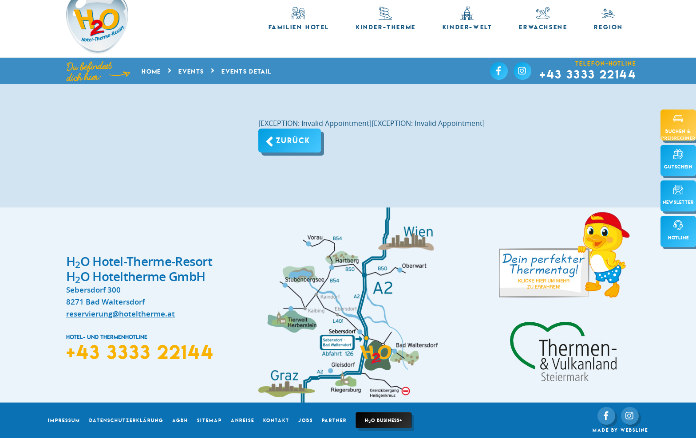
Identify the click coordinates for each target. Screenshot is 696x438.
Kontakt (276, 420)
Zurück (293, 140)
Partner (334, 420)
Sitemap (209, 420)
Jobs (305, 420)
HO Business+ (383, 420)
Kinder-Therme (386, 19)
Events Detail (246, 71)
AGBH (180, 420)
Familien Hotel (299, 19)
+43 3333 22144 (588, 74)
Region (608, 19)
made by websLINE (620, 430)
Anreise (242, 420)
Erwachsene (543, 19)
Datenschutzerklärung (126, 420)
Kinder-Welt (468, 19)
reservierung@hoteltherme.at (120, 314)
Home (151, 71)
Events (191, 71)
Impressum (64, 420)
